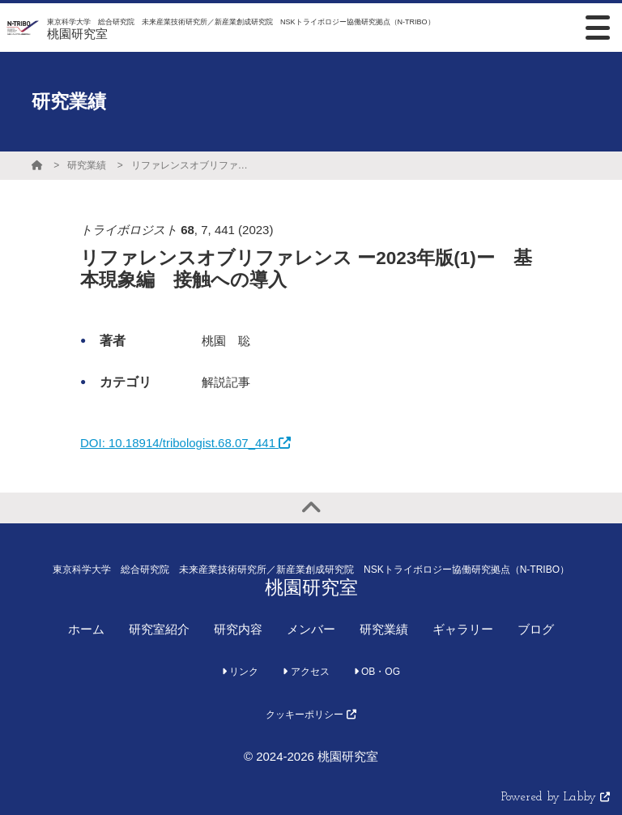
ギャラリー (462, 629)
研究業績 (86, 165)
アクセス (306, 671)
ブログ (536, 629)
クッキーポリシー (311, 714)
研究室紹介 (159, 629)
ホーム (86, 629)
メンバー (311, 629)
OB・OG (377, 671)
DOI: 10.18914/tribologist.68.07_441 (185, 443)
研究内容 (238, 629)
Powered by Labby (555, 798)
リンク (240, 671)
